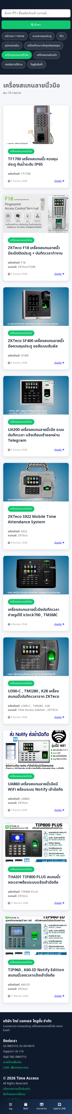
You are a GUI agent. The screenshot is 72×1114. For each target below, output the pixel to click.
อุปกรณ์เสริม (12, 46)
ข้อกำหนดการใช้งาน (14, 1094)
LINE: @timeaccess (15, 1068)
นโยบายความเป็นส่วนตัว (16, 1089)
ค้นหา (36, 24)
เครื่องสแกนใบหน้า (47, 55)
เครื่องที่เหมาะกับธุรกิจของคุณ (43, 46)
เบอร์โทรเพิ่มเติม (12, 1062)
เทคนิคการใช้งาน (13, 64)
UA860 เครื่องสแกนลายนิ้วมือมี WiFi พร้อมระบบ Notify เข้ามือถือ (35, 786)
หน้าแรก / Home (14, 36)
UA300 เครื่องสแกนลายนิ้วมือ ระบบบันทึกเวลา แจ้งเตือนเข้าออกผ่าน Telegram (36, 435)
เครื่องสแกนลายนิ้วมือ (17, 55)
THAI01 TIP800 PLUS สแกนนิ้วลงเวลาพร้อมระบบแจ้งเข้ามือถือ (34, 879)
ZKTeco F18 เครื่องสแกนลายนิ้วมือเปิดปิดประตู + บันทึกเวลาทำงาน (35, 250)
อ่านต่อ (59, 181)
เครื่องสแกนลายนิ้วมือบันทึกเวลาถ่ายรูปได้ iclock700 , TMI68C (33, 612)
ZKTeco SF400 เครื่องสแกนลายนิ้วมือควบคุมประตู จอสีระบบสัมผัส (36, 343)
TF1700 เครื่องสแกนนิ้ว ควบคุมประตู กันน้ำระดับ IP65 (33, 161)
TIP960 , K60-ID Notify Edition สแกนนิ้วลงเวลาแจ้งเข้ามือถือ (36, 972)
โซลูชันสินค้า (37, 64)
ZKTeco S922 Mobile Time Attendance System (32, 519)
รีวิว (62, 36)
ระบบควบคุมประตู (41, 36)
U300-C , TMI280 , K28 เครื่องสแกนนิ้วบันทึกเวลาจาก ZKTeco (33, 693)
